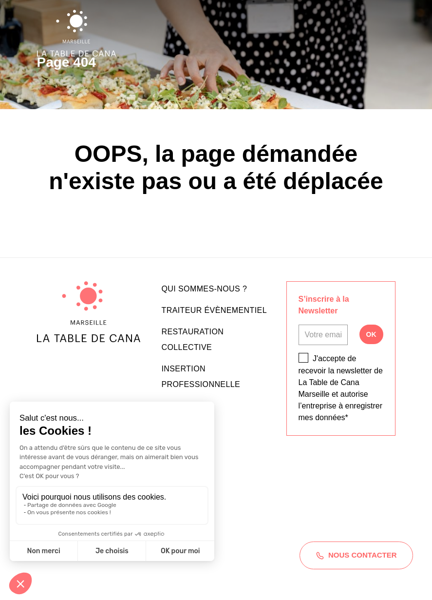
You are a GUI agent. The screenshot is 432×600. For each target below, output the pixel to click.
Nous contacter (355, 555)
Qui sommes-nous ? (204, 289)
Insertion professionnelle (201, 376)
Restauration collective (193, 339)
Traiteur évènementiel (214, 310)
